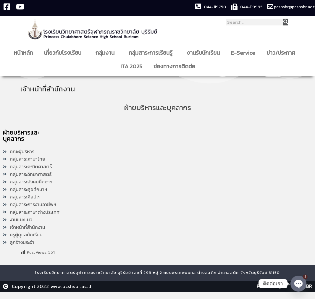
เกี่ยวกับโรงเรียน (64, 53)
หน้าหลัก (23, 53)
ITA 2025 (131, 66)
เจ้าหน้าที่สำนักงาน (49, 88)
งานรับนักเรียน (203, 53)
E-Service (243, 53)
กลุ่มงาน (106, 53)
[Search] (285, 22)
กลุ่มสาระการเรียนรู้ (152, 53)
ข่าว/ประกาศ (282, 53)
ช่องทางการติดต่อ (176, 66)
